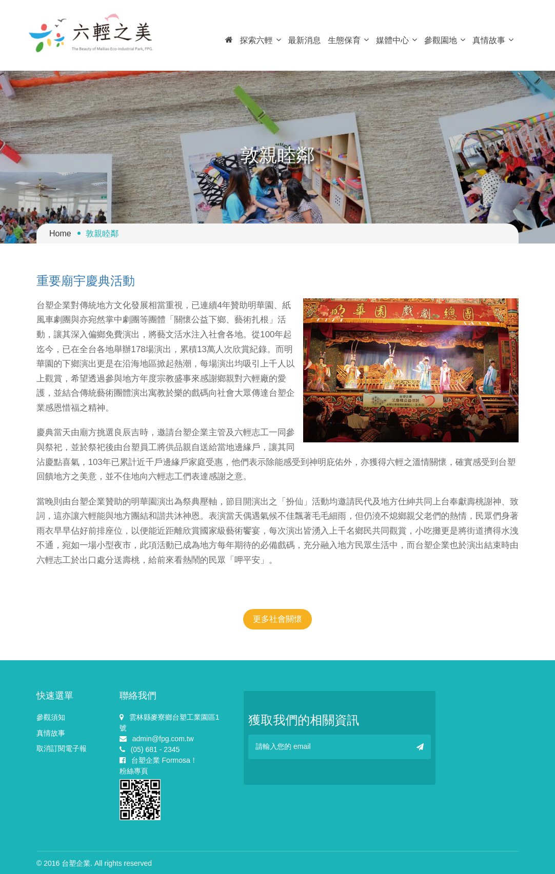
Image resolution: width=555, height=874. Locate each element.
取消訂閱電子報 (61, 748)
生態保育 (348, 40)
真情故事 (492, 40)
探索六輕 (260, 40)
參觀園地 (444, 40)
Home (60, 233)
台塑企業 (76, 863)
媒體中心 (396, 40)
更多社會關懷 (277, 619)
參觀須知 (50, 717)
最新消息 (304, 40)
